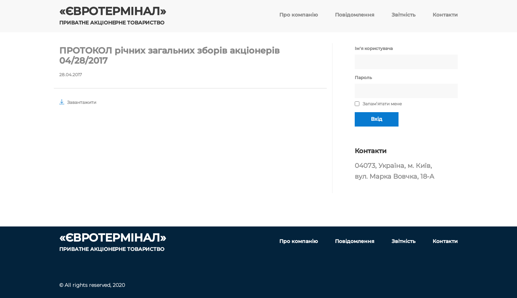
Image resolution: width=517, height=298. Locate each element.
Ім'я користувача (374, 48)
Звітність (403, 15)
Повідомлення (354, 15)
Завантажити (77, 102)
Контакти (445, 15)
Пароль (363, 77)
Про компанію (298, 15)
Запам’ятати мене (378, 103)
